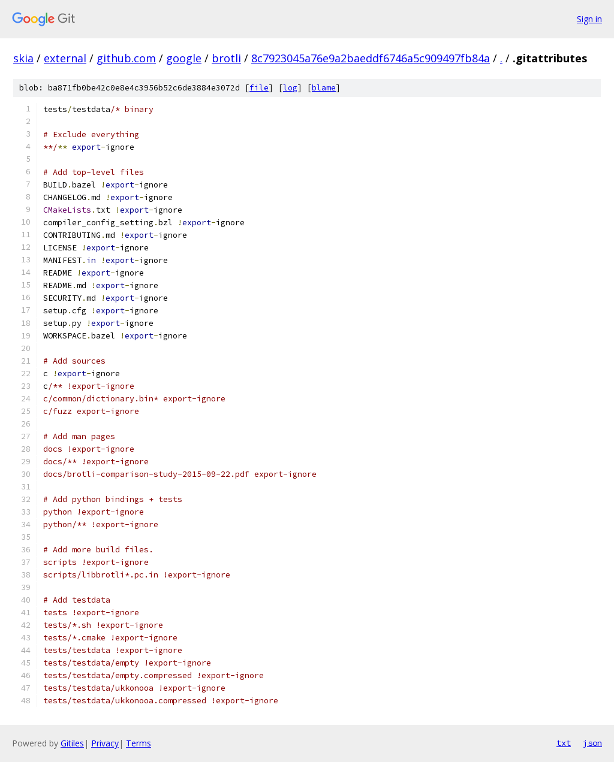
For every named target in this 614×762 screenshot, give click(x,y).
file (259, 88)
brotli (226, 58)
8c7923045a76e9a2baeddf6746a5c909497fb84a (370, 58)
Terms (138, 743)
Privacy (105, 743)
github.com (126, 58)
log (290, 88)
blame (324, 88)
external (65, 58)
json (592, 742)
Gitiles (72, 743)
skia (23, 58)
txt (563, 742)
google (183, 58)
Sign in (589, 19)
